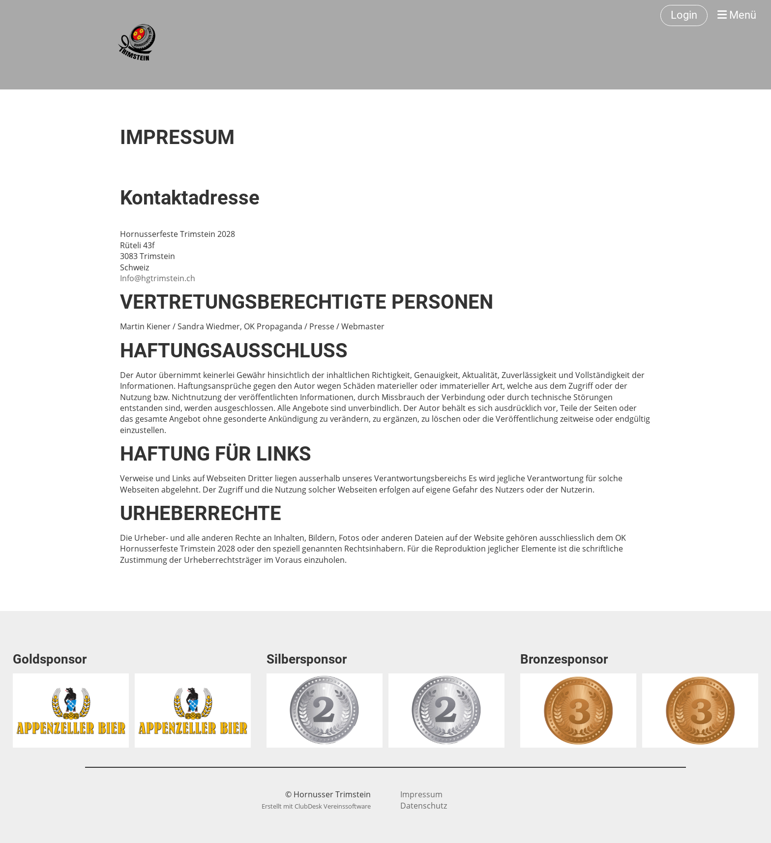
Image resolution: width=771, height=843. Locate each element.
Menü (736, 15)
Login (684, 15)
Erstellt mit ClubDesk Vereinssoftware (316, 806)
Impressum (421, 794)
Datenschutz (423, 805)
